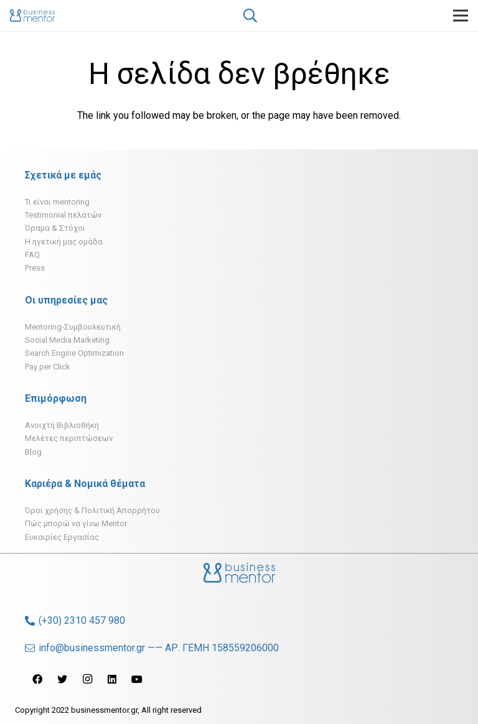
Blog (33, 452)
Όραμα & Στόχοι (55, 228)
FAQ (32, 254)
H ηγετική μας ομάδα (64, 241)
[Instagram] (87, 679)
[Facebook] (37, 679)
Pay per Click (47, 366)
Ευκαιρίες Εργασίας (62, 537)
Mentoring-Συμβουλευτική (73, 327)
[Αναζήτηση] (250, 16)
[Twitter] (62, 679)
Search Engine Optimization (74, 353)
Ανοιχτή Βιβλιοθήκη (62, 425)
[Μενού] (460, 15)
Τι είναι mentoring (57, 202)
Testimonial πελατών (63, 215)
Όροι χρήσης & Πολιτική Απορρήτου (92, 510)
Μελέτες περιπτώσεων (69, 438)
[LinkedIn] (112, 679)
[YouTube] (136, 679)
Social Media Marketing (67, 340)
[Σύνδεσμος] (32, 15)
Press (35, 267)
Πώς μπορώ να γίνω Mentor (76, 523)
